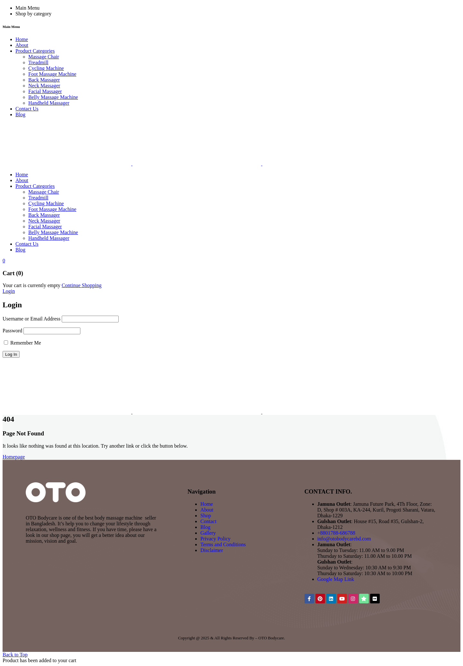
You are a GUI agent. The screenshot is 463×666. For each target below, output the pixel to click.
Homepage (14, 457)
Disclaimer (211, 550)
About (206, 510)
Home (206, 504)
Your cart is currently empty (31, 285)
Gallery (208, 533)
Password (12, 330)
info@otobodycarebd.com (344, 538)
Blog (205, 527)
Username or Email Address (31, 318)
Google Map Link (335, 579)
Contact (208, 521)
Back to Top (15, 654)
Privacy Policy (215, 538)
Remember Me (22, 343)
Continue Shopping (82, 285)
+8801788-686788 (336, 533)
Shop (205, 515)
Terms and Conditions (223, 544)
